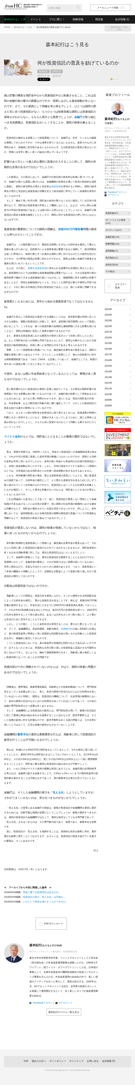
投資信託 (43, 71)
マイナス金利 (12, 436)
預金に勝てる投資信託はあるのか (40, 892)
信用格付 (65, 628)
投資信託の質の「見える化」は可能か (43, 897)
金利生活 (56, 71)
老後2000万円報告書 (70, 229)
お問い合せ (93, 1061)
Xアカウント (65, 1002)
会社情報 (107, 1061)
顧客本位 (23, 734)
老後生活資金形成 (37, 268)
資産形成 (56, 186)
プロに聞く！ (57, 19)
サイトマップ (76, 1061)
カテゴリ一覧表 (121, 286)
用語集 (99, 19)
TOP (25, 1061)
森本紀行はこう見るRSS (119, 28)
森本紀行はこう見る (14, 19)
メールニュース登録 (110, 7)
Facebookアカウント (44, 1002)
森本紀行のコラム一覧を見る (63, 1012)
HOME (7, 27)
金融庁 (78, 117)
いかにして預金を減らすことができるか (44, 901)
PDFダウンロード (53, 923)
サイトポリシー (57, 1061)
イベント (35, 19)
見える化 (58, 792)
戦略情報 (78, 19)
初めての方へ (39, 1061)
